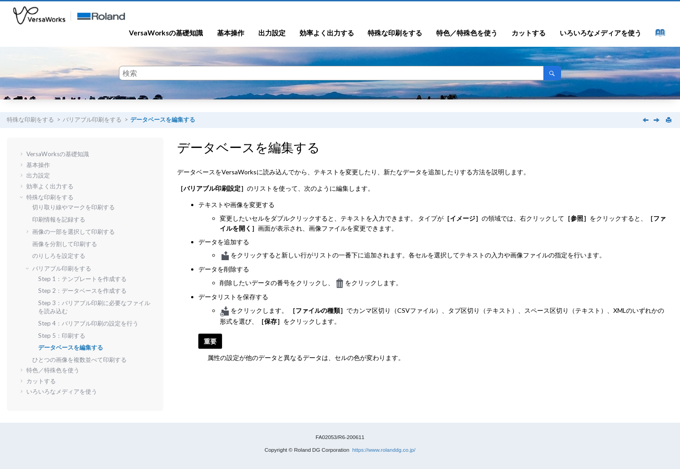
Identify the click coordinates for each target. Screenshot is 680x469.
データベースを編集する (162, 119)
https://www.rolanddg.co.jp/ (383, 450)
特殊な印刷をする (395, 33)
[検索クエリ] (340, 73)
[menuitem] (166, 32)
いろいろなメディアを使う (600, 33)
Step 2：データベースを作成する (82, 290)
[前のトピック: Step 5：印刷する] (646, 120)
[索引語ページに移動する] (657, 35)
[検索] (552, 73)
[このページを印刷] (669, 120)
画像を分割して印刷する (64, 243)
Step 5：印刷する (61, 335)
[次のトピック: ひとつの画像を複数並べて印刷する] (657, 120)
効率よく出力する (327, 33)
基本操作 (230, 33)
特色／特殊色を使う (467, 33)
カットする (529, 33)
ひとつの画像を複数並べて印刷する (79, 359)
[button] (22, 153)
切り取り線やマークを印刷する (73, 207)
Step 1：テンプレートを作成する (82, 278)
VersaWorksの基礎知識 (166, 33)
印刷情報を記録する (58, 219)
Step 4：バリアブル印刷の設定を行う (88, 323)
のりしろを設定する (58, 255)
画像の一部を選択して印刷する (73, 231)
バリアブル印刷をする (92, 119)
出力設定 (272, 33)
